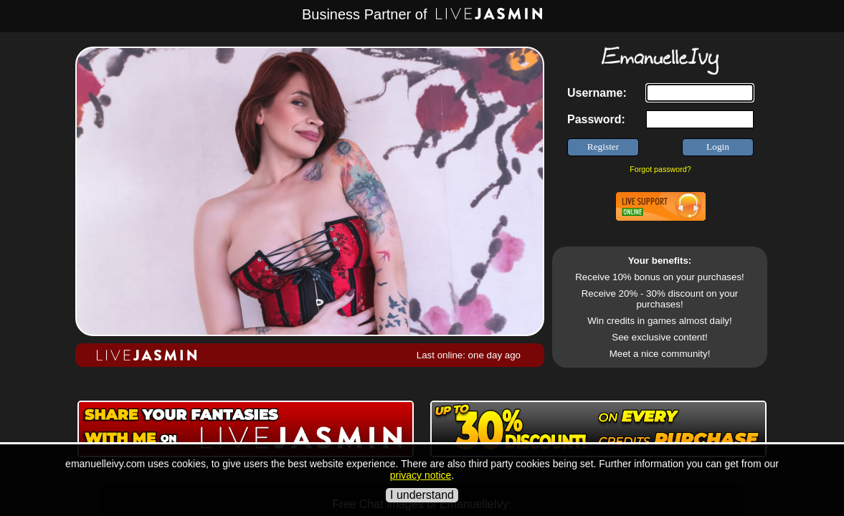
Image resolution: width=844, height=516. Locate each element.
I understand (422, 495)
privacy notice (421, 475)
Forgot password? (660, 169)
